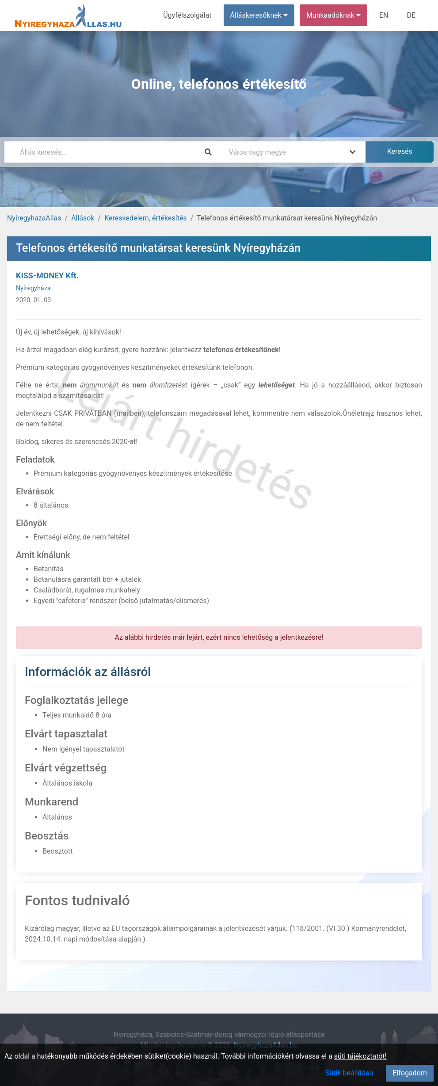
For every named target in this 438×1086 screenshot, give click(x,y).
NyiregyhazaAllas (34, 218)
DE (411, 15)
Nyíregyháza (33, 288)
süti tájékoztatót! (360, 1056)
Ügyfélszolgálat (187, 15)
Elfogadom (409, 1073)
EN (383, 15)
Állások (82, 218)
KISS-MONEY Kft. (47, 275)
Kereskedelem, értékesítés (145, 218)
